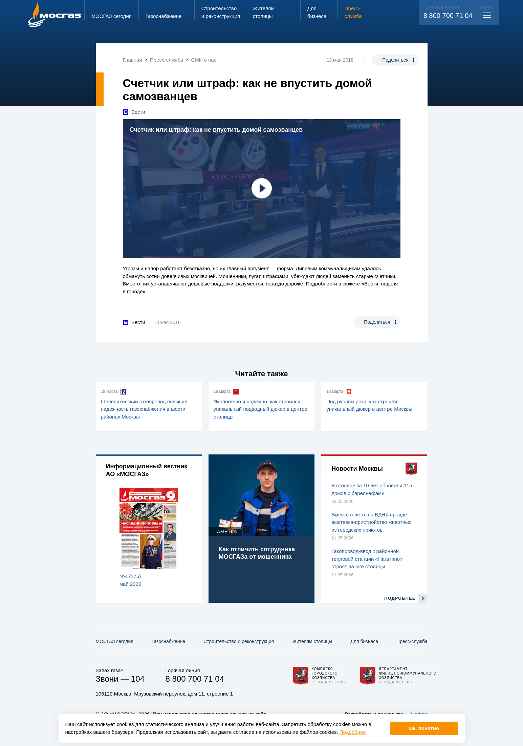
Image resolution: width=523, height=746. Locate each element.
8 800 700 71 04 (448, 15)
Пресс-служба (412, 641)
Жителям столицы (312, 641)
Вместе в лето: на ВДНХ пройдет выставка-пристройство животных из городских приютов (371, 522)
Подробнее (353, 732)
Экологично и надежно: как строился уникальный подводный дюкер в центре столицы (260, 409)
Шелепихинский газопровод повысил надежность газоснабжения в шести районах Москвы (144, 409)
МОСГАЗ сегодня (114, 641)
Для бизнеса (364, 641)
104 (138, 678)
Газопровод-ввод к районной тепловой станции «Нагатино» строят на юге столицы (366, 558)
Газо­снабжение (168, 641)
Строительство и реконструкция (238, 641)
